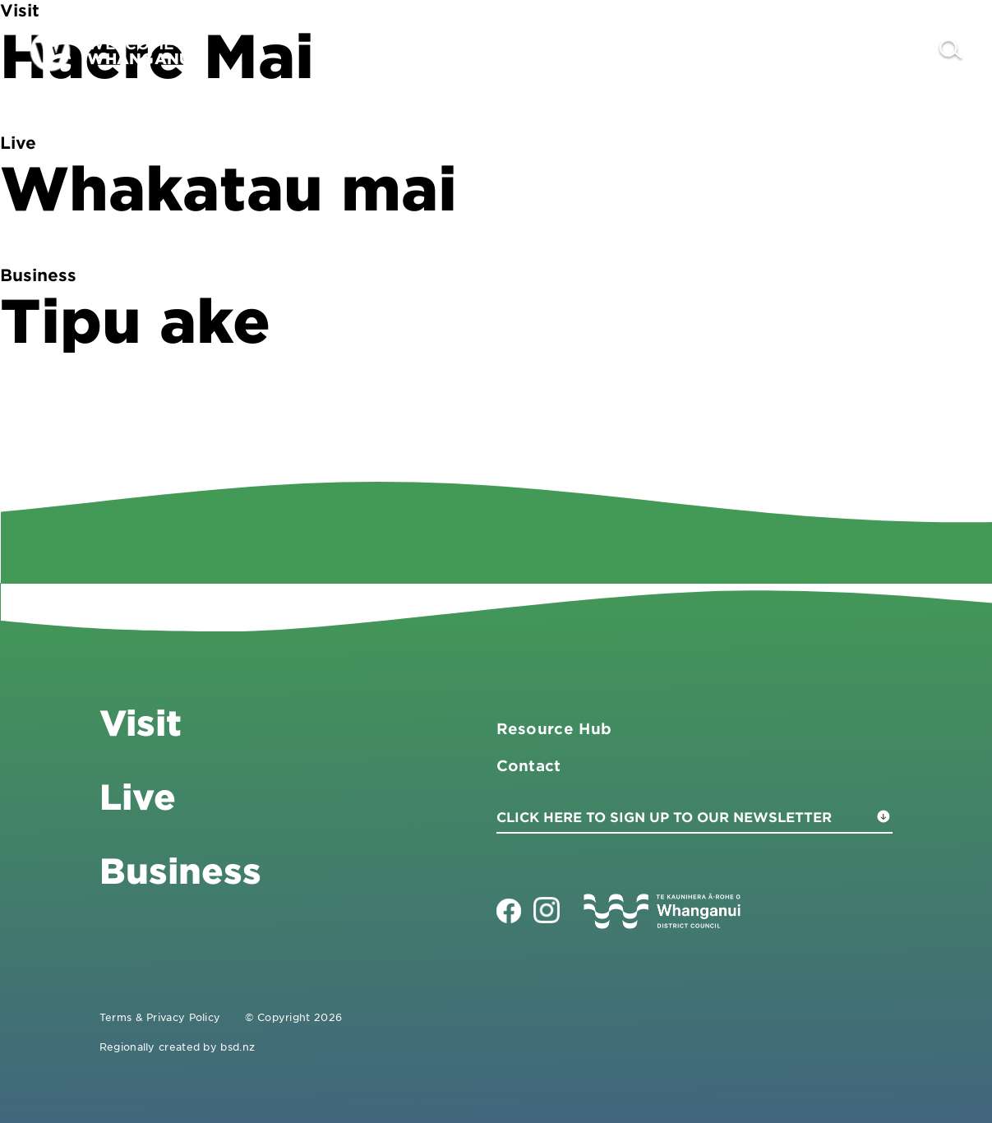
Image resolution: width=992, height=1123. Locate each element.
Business (703, 50)
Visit (609, 50)
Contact (881, 50)
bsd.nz (237, 1046)
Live (797, 50)
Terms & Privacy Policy (160, 1017)
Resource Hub (554, 728)
